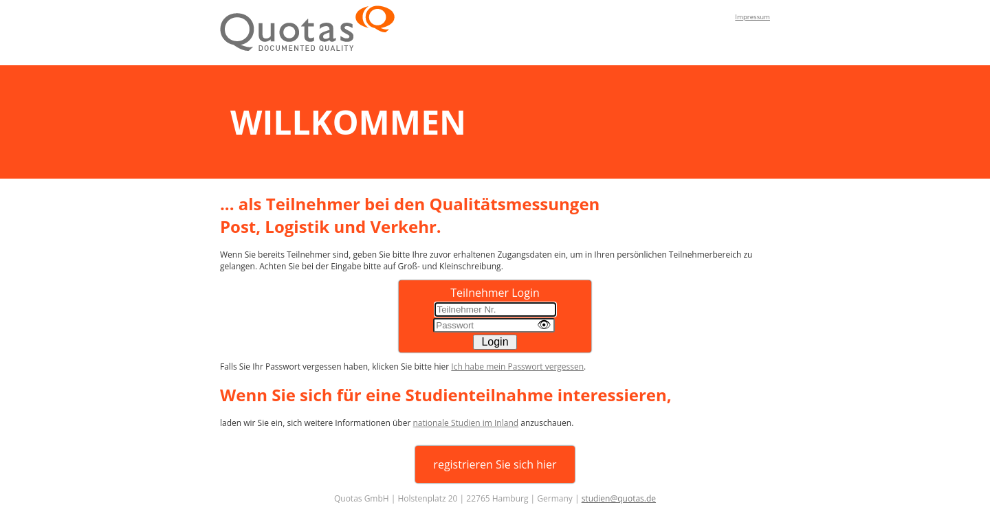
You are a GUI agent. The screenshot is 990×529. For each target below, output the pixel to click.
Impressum (752, 16)
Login (494, 342)
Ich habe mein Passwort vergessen (517, 366)
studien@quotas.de (619, 498)
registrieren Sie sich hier (494, 464)
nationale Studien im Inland (465, 423)
